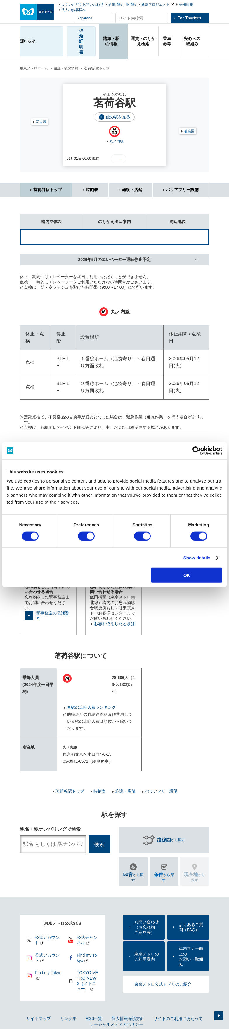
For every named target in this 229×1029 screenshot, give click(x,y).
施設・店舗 (132, 189)
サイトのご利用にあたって (178, 1018)
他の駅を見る (118, 116)
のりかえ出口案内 (107, 219)
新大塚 (41, 122)
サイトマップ (38, 1018)
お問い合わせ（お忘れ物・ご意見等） (146, 927)
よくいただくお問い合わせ (82, 4)
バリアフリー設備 (182, 189)
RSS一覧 (94, 1018)
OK (186, 575)
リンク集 (68, 1018)
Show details (197, 557)
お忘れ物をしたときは (114, 623)
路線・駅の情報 (66, 68)
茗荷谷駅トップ (47, 189)
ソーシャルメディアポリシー (116, 1024)
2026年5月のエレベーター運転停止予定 (114, 259)
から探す (171, 839)
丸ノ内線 (117, 141)
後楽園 (189, 131)
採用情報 (186, 4)
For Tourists (189, 17)
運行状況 (27, 41)
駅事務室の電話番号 (52, 616)
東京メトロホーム (34, 68)
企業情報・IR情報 (122, 4)
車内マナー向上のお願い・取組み (191, 956)
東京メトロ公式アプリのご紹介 (163, 984)
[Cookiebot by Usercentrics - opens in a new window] (196, 450)
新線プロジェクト (155, 4)
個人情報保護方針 (128, 1018)
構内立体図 (41, 219)
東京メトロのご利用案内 (146, 957)
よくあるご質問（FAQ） (191, 927)
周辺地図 (166, 219)
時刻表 (92, 189)
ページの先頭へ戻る (218, 1015)
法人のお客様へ (73, 10)
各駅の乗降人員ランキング (91, 707)
